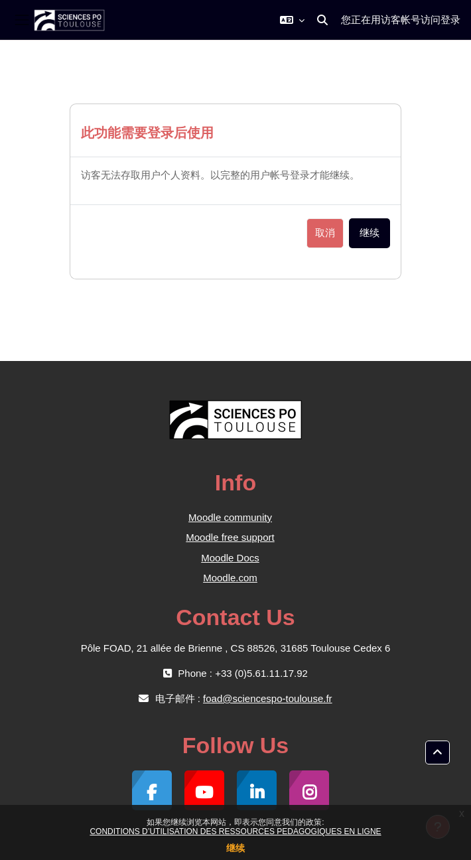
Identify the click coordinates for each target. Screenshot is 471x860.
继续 (235, 848)
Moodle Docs (230, 557)
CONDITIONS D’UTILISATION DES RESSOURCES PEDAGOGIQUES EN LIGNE (235, 831)
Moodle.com (230, 577)
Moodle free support (230, 537)
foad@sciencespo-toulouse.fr (267, 698)
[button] (292, 20)
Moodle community (230, 517)
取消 (325, 233)
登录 (450, 19)
